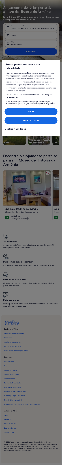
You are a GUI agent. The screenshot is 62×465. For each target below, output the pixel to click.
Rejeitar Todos (31, 120)
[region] (31, 98)
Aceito (31, 111)
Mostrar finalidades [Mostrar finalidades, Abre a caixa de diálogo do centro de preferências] (15, 129)
